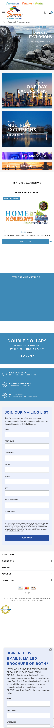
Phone (7, 464)
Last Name (9, 453)
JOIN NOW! (27, 538)
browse (40, 46)
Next (50, 231)
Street (8, 476)
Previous (4, 231)
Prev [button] (7, 68)
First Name (9, 441)
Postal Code (10, 511)
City (6, 488)
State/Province (11, 500)
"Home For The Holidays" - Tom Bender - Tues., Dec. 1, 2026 (27, 236)
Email (7, 429)
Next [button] (46, 68)
